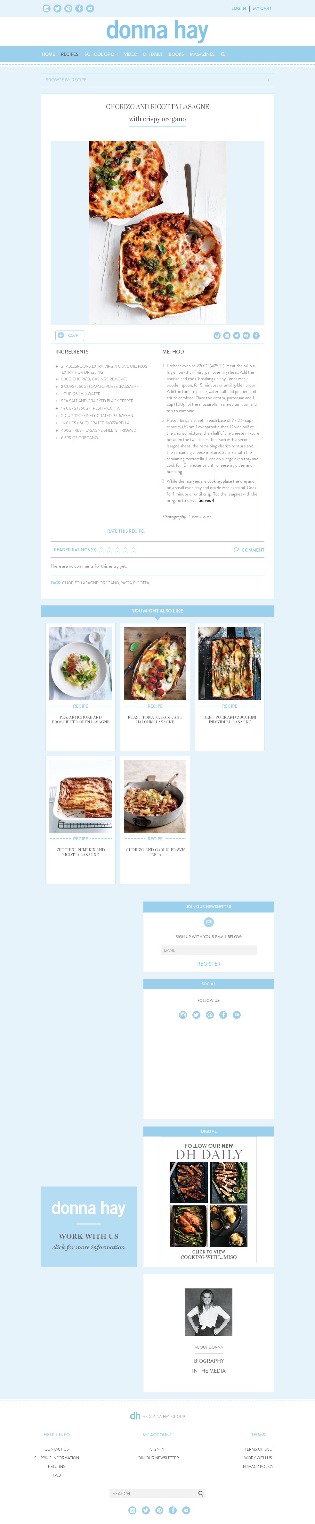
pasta (126, 583)
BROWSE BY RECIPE (65, 80)
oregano (109, 583)
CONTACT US (56, 1449)
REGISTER (209, 964)
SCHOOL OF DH (101, 54)
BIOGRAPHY (209, 1361)
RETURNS (56, 1467)
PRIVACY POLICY (258, 1467)
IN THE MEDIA (209, 1371)
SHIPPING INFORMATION (56, 1458)
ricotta (141, 583)
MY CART (262, 8)
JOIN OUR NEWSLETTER (157, 1458)
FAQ (57, 1475)
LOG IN (238, 8)
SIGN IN (157, 1449)
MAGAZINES (202, 54)
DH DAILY (153, 54)
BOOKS (176, 54)
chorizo (71, 583)
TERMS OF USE (258, 1449)
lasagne (89, 583)
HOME (48, 54)
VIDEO (130, 54)
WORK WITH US (258, 1458)
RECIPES (69, 54)
